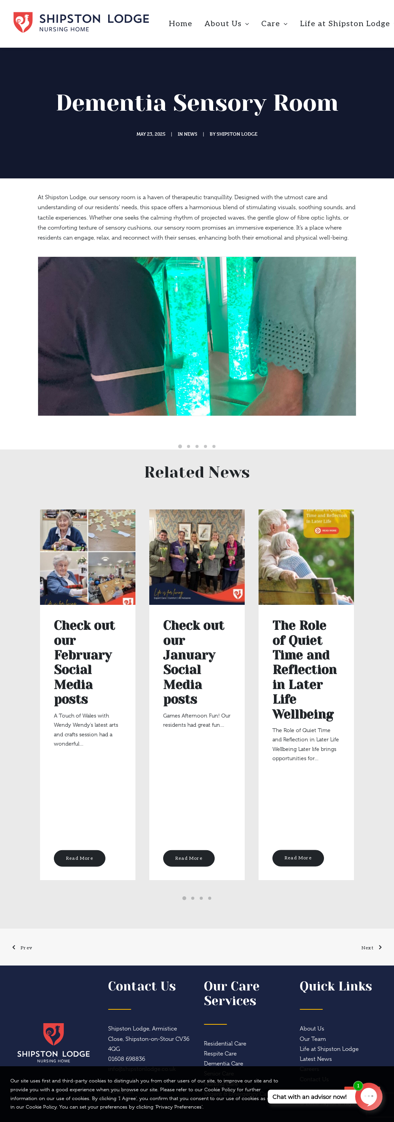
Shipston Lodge (237, 134)
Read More (79, 858)
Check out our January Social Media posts (193, 663)
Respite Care (220, 1053)
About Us (227, 23)
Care (274, 23)
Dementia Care (223, 1063)
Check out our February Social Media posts (84, 663)
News (190, 134)
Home (180, 23)
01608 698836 (126, 1058)
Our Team (313, 1038)
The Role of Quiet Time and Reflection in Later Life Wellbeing (304, 670)
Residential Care (225, 1043)
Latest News (316, 1058)
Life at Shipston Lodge (329, 1048)
